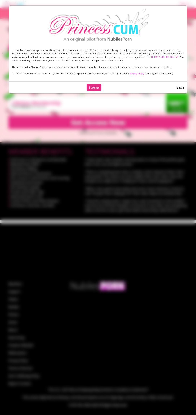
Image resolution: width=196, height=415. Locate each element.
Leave (180, 87)
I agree (94, 87)
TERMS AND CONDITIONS (164, 57)
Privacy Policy (137, 73)
